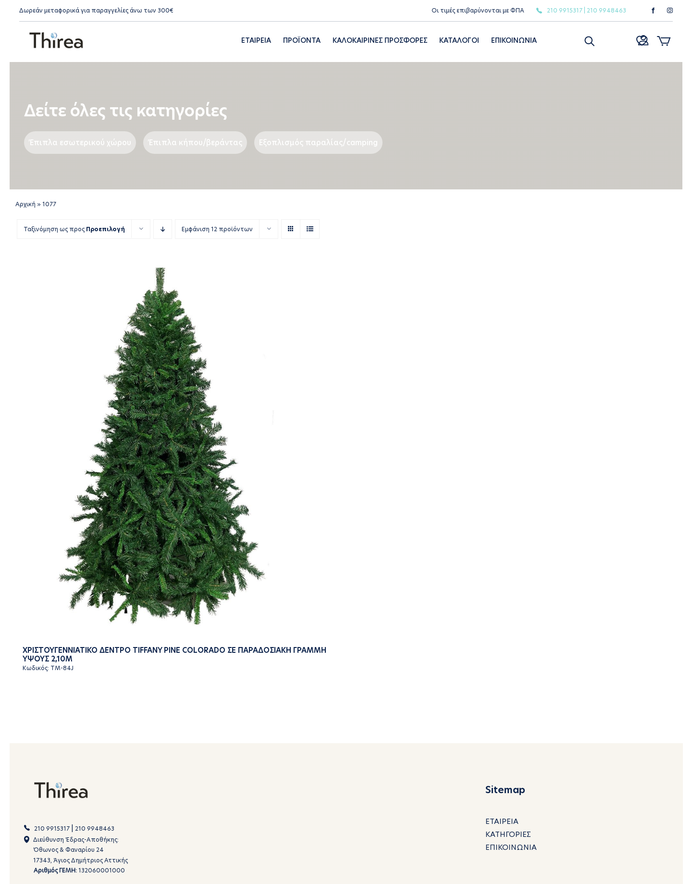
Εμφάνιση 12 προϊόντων (217, 229)
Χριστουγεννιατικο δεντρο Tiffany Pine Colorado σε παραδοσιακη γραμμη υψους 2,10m (174, 654)
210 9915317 (564, 10)
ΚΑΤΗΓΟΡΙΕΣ (508, 834)
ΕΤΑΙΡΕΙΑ (502, 821)
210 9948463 (606, 10)
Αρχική (25, 204)
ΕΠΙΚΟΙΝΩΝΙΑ (511, 847)
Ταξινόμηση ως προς (74, 229)
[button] (588, 40)
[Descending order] (162, 229)
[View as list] (309, 229)
